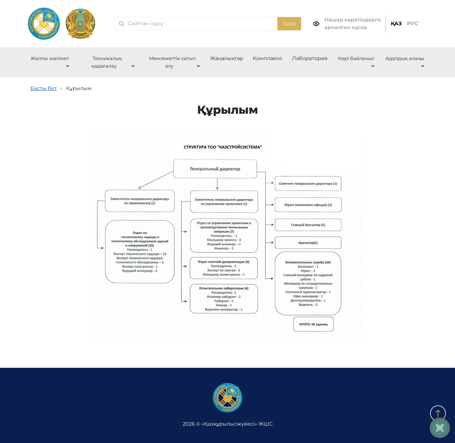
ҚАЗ (396, 24)
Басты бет (43, 88)
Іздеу (289, 24)
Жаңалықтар (226, 58)
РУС (412, 24)
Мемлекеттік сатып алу (172, 62)
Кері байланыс (356, 58)
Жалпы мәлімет (50, 58)
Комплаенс (267, 58)
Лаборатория (310, 58)
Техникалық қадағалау (106, 62)
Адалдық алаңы (404, 58)
